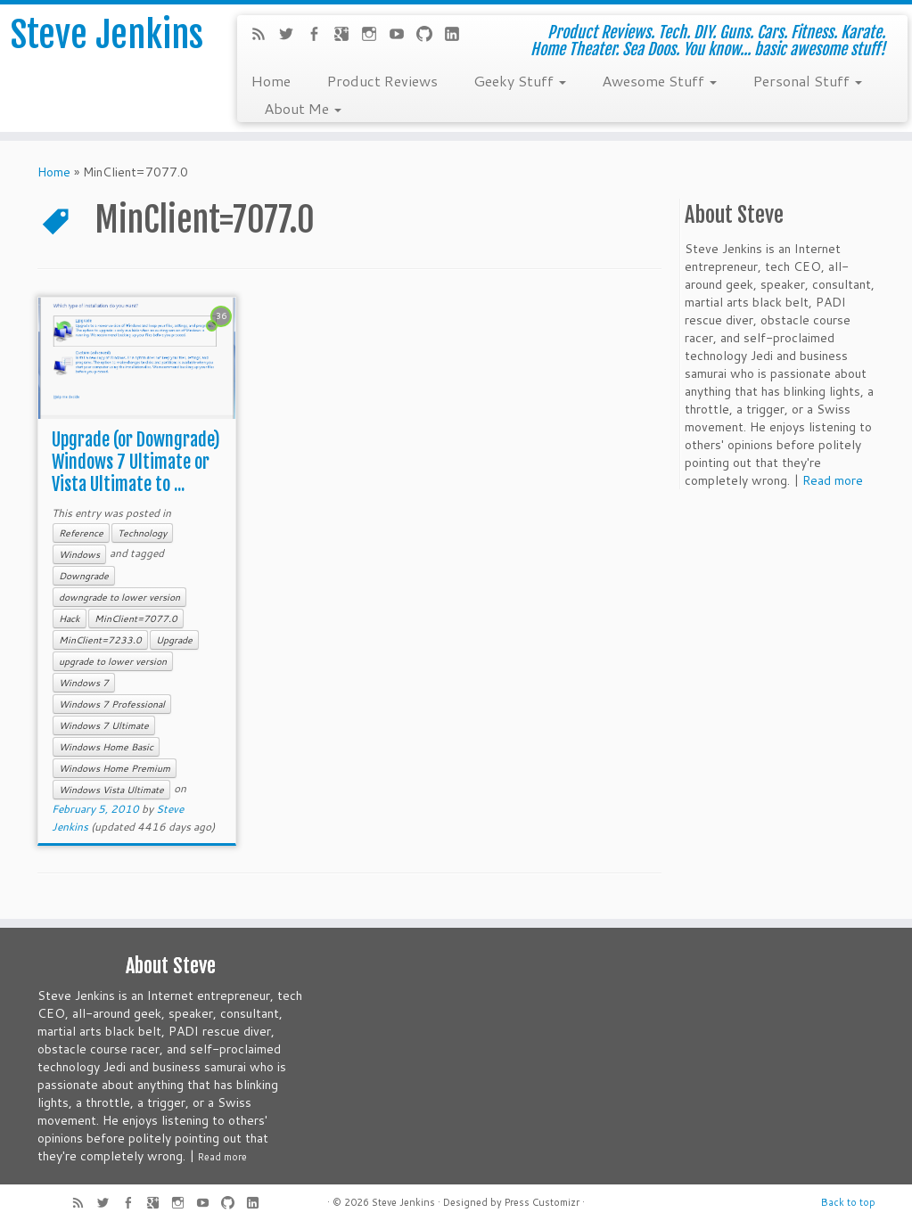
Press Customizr (542, 1202)
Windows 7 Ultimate (104, 725)
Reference (81, 533)
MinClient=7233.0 (100, 640)
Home (271, 80)
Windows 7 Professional (112, 704)
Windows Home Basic (106, 747)
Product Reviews (382, 80)
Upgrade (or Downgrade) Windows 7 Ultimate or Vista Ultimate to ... (136, 462)
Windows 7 (84, 682)
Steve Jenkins (107, 34)
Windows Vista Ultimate (111, 789)
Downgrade (84, 575)
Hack (69, 618)
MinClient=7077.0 (135, 618)
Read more (832, 480)
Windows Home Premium (114, 768)
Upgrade (174, 640)
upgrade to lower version (113, 661)
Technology (142, 533)
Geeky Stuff (519, 80)
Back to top (848, 1202)
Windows (79, 554)
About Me (302, 108)
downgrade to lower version (119, 597)
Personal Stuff (807, 80)
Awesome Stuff (659, 80)
